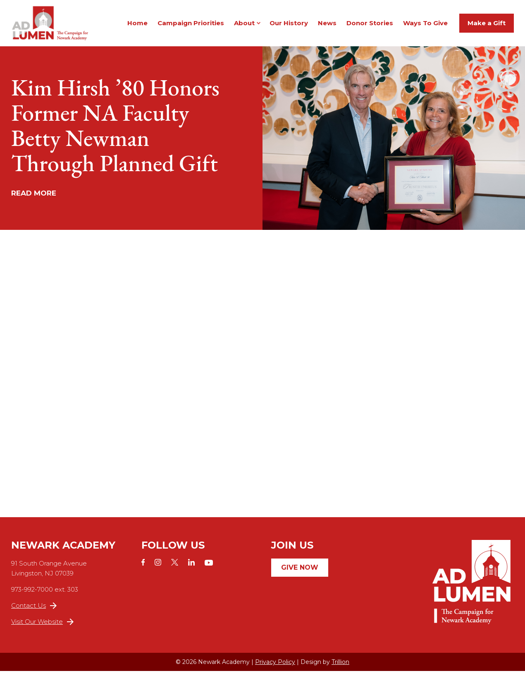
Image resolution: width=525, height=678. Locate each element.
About (244, 26)
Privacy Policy (275, 669)
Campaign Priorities (191, 26)
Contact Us (34, 612)
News (327, 26)
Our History (289, 26)
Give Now (299, 574)
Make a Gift (487, 26)
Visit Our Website (42, 629)
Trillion (340, 669)
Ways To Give (425, 26)
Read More (33, 200)
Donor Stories (369, 26)
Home (137, 26)
